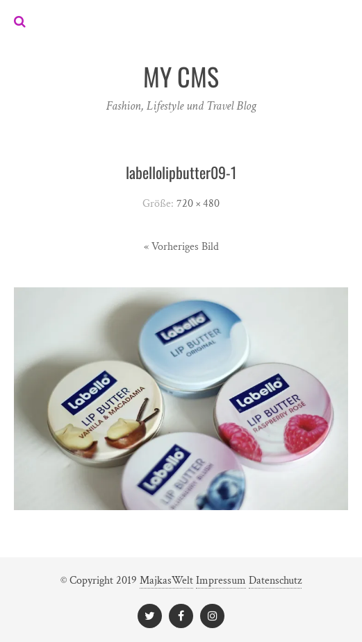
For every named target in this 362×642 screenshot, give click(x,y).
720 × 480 (198, 203)
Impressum (221, 580)
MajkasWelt (166, 580)
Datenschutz (275, 580)
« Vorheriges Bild (181, 246)
